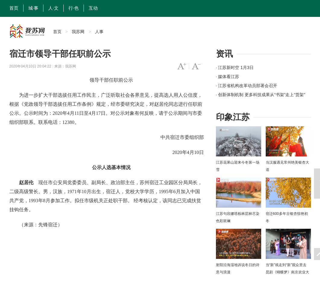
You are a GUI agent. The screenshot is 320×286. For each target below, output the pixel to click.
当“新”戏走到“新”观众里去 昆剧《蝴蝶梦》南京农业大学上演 (287, 272)
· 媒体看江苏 (227, 76)
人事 (99, 31)
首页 (13, 8)
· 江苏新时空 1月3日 (235, 67)
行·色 (73, 8)
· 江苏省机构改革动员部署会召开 (246, 85)
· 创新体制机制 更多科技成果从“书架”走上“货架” (260, 94)
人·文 (53, 8)
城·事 (33, 8)
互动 (93, 8)
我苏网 (78, 31)
